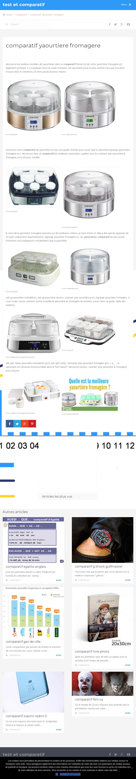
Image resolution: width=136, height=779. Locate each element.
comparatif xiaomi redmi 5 (26, 716)
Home (9, 15)
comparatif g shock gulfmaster (99, 566)
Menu (124, 5)
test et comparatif (24, 4)
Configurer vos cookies (70, 774)
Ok (57, 774)
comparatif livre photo (92, 651)
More (59, 580)
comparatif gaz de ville (23, 642)
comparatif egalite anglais (26, 567)
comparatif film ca (89, 699)
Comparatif (21, 15)
